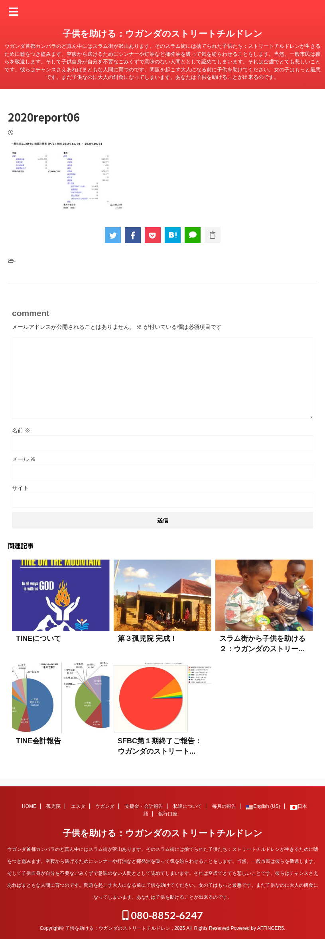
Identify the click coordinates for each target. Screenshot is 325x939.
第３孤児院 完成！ (147, 638)
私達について (187, 806)
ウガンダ (104, 806)
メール (24, 459)
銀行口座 (167, 814)
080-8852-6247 (162, 915)
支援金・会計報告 (144, 806)
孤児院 (53, 806)
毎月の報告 (224, 806)
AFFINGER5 (270, 928)
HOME (29, 806)
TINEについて (38, 638)
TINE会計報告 (38, 741)
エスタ (78, 806)
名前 (21, 430)
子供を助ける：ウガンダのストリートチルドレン (162, 34)
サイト (20, 488)
